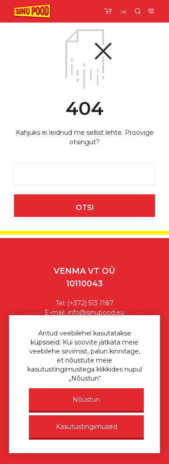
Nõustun (86, 399)
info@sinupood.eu (96, 312)
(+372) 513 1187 (90, 303)
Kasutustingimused (86, 427)
